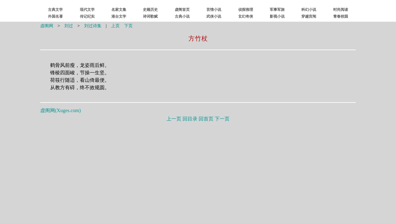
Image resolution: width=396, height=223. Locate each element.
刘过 (68, 26)
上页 (115, 26)
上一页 (173, 118)
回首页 (206, 118)
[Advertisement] (198, 168)
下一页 (222, 118)
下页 (128, 26)
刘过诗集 (92, 26)
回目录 (190, 118)
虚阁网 (46, 26)
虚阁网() (60, 110)
